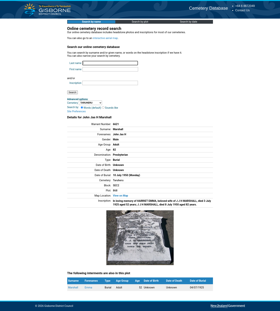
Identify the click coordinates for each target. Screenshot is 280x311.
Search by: (73, 107)
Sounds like (110, 107)
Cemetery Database (208, 8)
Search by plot (140, 21)
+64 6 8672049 (245, 5)
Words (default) (91, 107)
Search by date (188, 21)
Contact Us (242, 10)
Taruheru (118, 180)
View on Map (120, 195)
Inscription (75, 82)
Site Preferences (76, 111)
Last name (75, 63)
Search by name (91, 21)
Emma (88, 287)
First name (75, 69)
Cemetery (72, 102)
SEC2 (116, 185)
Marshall (73, 287)
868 (115, 190)
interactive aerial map (105, 38)
